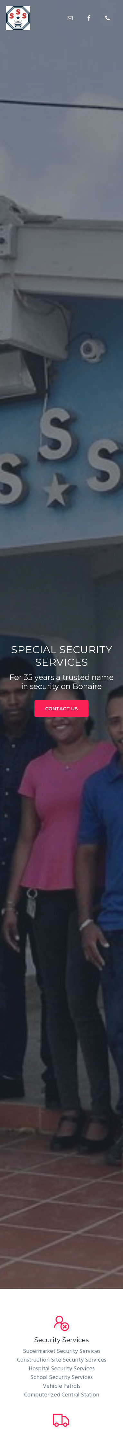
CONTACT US (61, 709)
